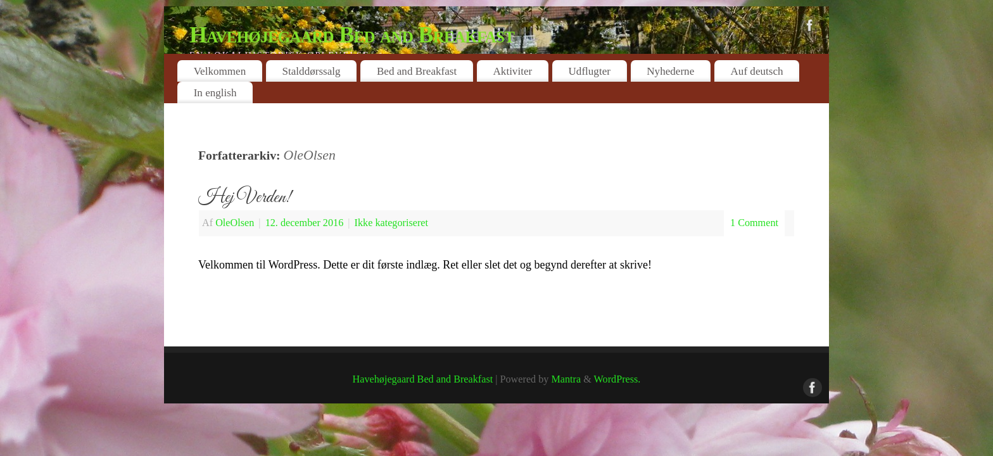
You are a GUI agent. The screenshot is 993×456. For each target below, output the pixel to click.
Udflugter (589, 71)
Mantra (566, 379)
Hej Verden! (244, 198)
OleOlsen (310, 155)
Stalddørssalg (311, 71)
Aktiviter (512, 71)
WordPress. (617, 379)
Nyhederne (670, 71)
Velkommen (220, 71)
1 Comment (754, 223)
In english (215, 93)
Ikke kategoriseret (391, 223)
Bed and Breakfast (417, 71)
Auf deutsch (757, 71)
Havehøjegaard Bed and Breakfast (351, 35)
